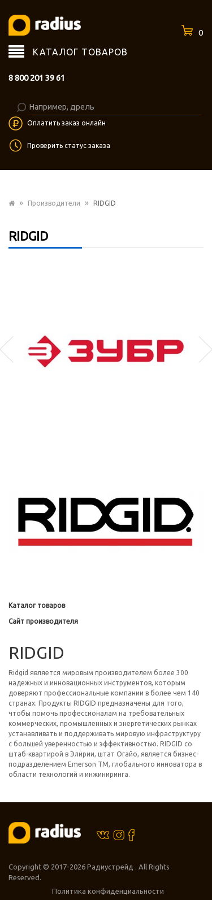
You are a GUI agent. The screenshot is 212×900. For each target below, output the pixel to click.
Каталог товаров (36, 605)
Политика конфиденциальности (108, 891)
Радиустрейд (111, 867)
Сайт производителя (43, 621)
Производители (54, 203)
